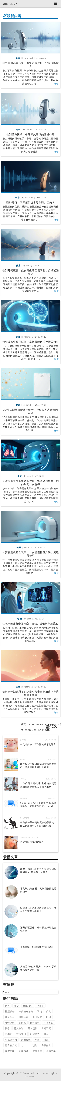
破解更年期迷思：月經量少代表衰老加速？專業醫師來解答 (30, 693)
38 (28, 724)
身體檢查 (23, 1017)
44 (54, 724)
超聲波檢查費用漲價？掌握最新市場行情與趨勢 (30, 341)
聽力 (7, 1005)
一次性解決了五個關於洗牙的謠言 (38, 744)
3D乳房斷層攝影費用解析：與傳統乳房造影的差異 (30, 411)
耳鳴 (39, 1011)
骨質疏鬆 (19, 1028)
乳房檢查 (35, 1033)
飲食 (48, 1011)
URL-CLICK (10, 4)
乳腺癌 (22, 1022)
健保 (46, 1033)
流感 (46, 1039)
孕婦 (37, 1039)
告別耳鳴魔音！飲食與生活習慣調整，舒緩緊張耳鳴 (30, 272)
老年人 (24, 1045)
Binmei (7, 992)
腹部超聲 (37, 1017)
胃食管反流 (11, 1045)
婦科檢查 (35, 1022)
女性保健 (10, 1022)
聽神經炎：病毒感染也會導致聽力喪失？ (30, 202)
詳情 (56, 83)
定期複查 (26, 1039)
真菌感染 (51, 1050)
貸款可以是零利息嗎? (31, 841)
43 (50, 724)
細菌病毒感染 (26, 1011)
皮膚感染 (10, 1050)
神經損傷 (10, 1011)
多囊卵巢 (46, 1045)
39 (33, 724)
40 (37, 724)
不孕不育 (48, 1022)
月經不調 (46, 1028)
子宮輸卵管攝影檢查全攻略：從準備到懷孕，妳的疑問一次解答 (30, 482)
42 (46, 724)
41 (41, 724)
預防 (35, 1045)
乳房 (48, 1017)
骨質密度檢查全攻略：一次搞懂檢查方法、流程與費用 (30, 554)
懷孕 (7, 1028)
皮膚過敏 (37, 1050)
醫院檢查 (28, 1005)
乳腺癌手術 (11, 1039)
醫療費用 (21, 1033)
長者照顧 (32, 1028)
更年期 (8, 1033)
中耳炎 (40, 1005)
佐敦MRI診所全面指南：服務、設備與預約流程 (31, 623)
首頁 (23, 724)
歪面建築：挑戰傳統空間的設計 (37, 946)
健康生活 (10, 1017)
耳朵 (16, 1005)
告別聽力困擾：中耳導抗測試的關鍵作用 (30, 134)
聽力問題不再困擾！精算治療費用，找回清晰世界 (30, 64)
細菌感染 (23, 1050)
